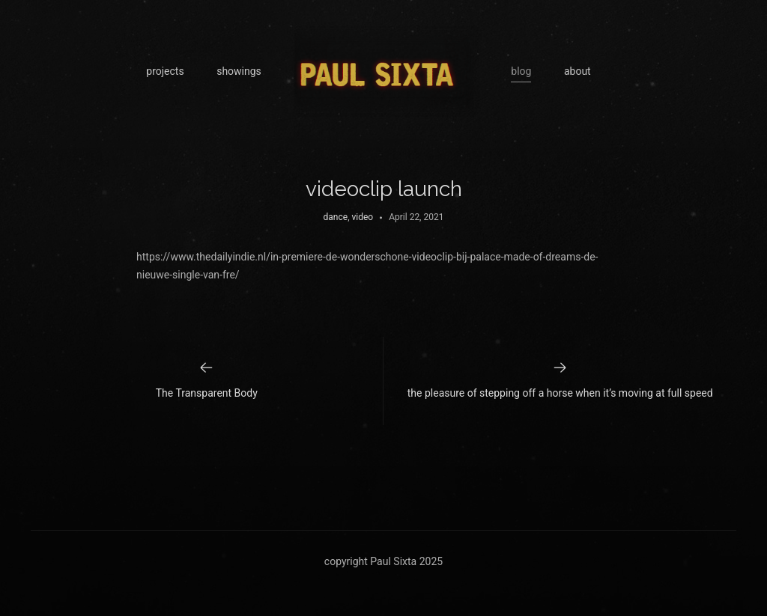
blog (521, 71)
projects (165, 71)
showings (238, 71)
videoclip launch (384, 189)
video (362, 217)
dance (336, 217)
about (577, 71)
